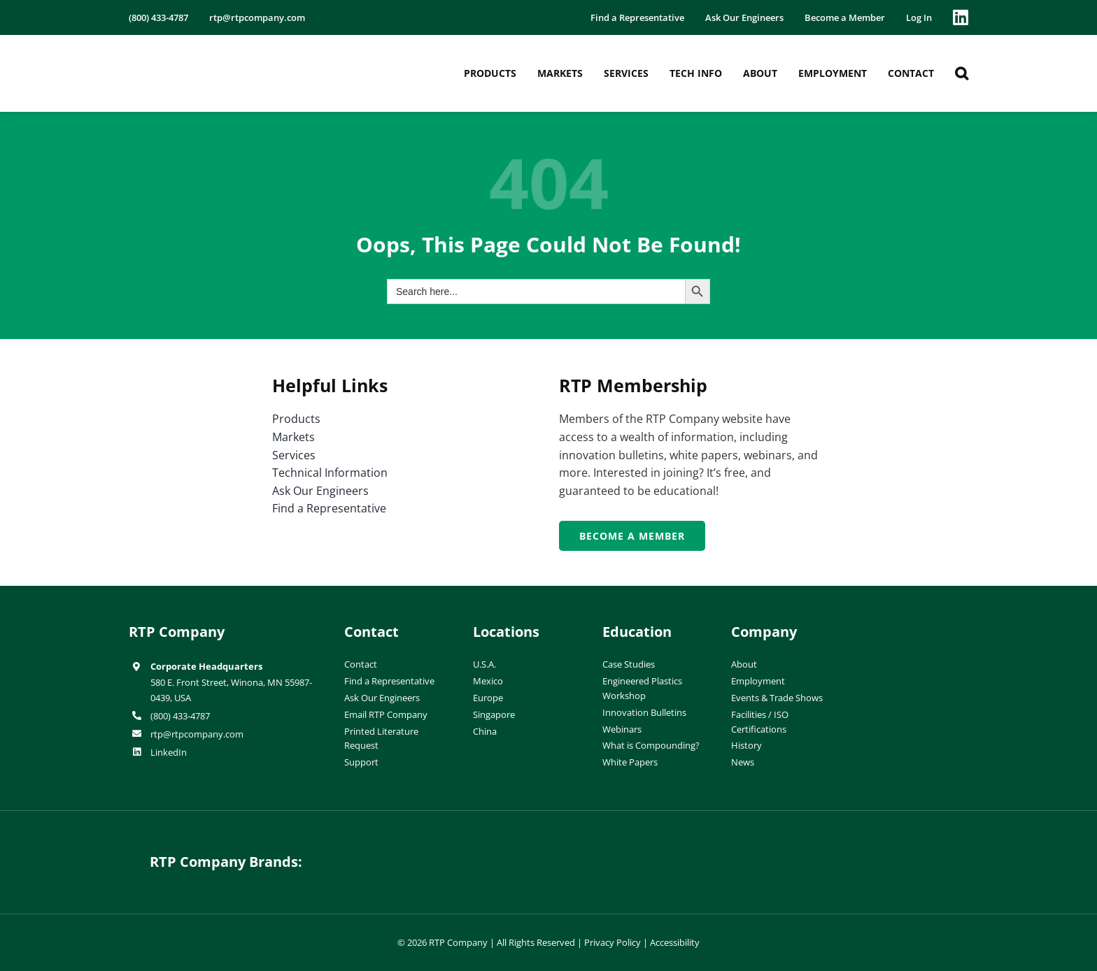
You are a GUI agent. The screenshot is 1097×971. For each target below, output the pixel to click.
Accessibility (675, 942)
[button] (961, 73)
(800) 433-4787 (180, 716)
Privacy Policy (612, 942)
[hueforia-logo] (441, 851)
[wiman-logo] (656, 851)
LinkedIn (168, 752)
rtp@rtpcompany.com (196, 734)
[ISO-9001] (940, 626)
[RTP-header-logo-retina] (190, 51)
